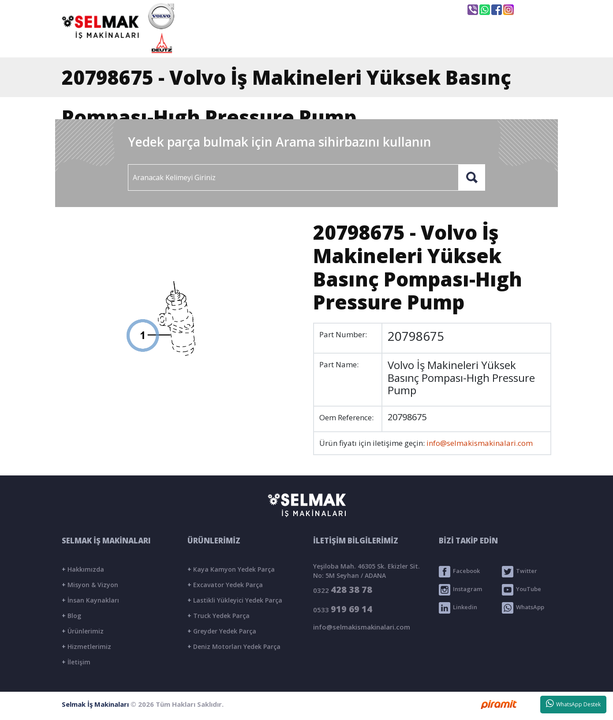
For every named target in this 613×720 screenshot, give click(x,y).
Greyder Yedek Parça (221, 631)
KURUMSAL (308, 43)
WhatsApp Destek (573, 704)
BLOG (447, 43)
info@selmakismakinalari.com (321, 9)
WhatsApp (523, 608)
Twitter (519, 571)
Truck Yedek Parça (218, 615)
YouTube (521, 590)
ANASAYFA (231, 43)
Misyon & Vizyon (90, 585)
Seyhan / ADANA (420, 10)
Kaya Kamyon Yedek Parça (231, 569)
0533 (342, 609)
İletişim (76, 662)
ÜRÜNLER (382, 43)
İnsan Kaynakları (90, 600)
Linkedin (458, 608)
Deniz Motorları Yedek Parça (233, 646)
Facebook (459, 571)
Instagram (460, 590)
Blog (71, 615)
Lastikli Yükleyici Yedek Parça (234, 600)
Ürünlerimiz (83, 631)
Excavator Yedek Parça (225, 585)
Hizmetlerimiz (86, 646)
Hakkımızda (83, 569)
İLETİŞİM (511, 43)
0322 (342, 590)
